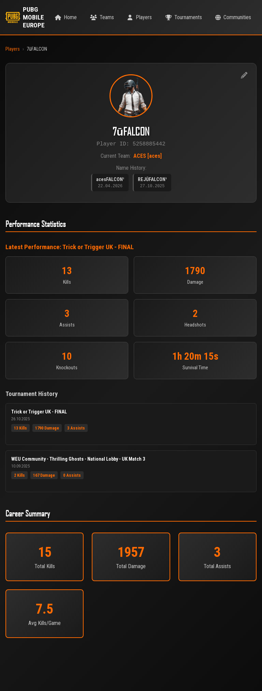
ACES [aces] (147, 157)
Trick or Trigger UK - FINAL (98, 249)
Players (12, 49)
